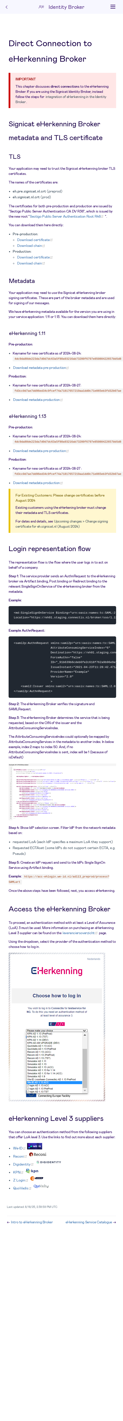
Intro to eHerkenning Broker (32, 1224)
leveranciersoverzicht (81, 934)
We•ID (20, 1149)
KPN (19, 1173)
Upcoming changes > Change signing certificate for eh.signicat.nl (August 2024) (61, 523)
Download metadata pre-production (41, 367)
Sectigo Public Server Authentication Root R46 (67, 216)
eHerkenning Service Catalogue (89, 1224)
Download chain (31, 245)
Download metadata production (38, 399)
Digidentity (24, 1165)
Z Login (21, 1181)
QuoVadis (23, 1189)
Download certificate (35, 239)
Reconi (20, 1157)
